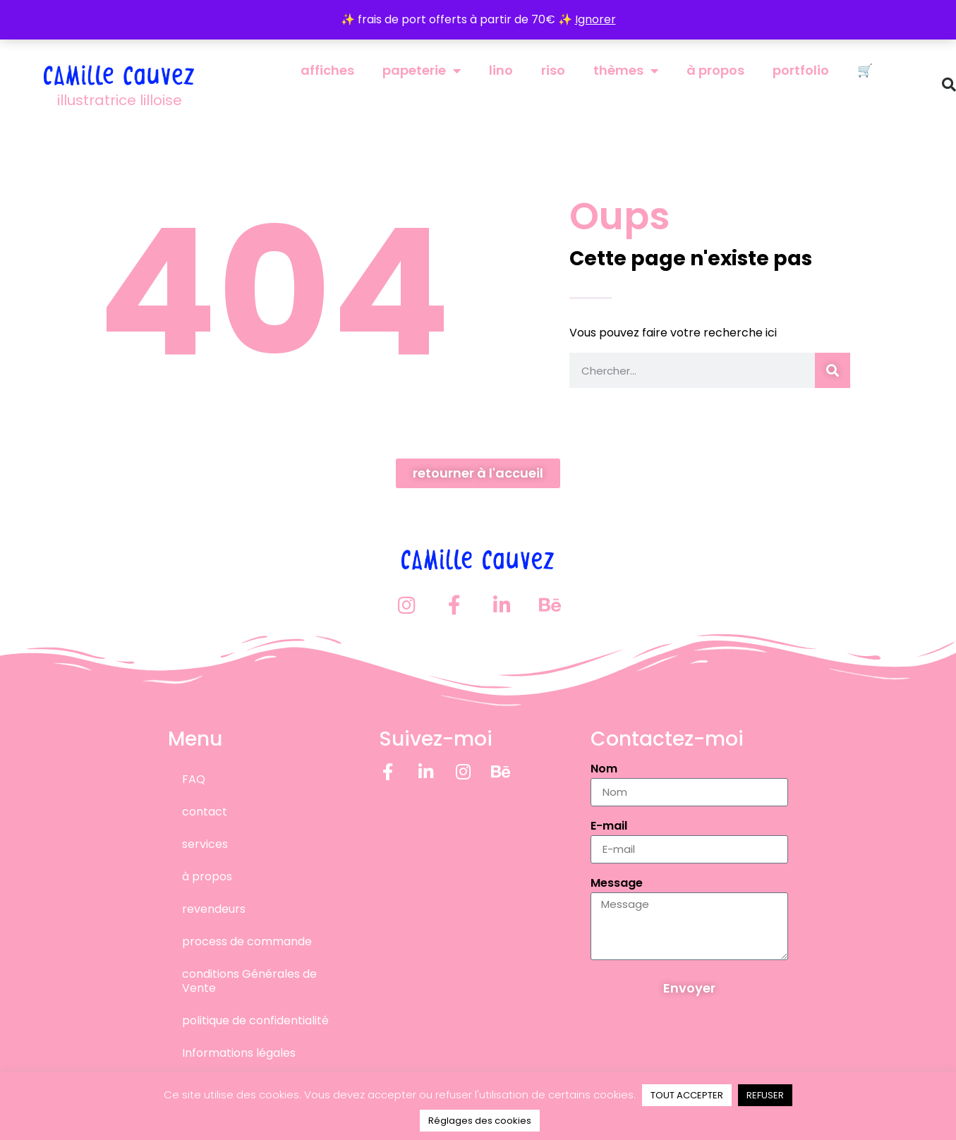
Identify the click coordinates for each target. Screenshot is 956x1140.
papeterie (421, 70)
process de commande (247, 941)
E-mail (609, 826)
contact (204, 811)
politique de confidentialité (255, 1020)
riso (553, 70)
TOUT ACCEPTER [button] (687, 1095)
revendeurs (214, 908)
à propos (715, 70)
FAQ (193, 778)
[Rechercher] (832, 370)
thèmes (625, 70)
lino (501, 70)
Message (617, 883)
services (205, 843)
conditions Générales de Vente (249, 980)
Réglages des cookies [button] (479, 1120)
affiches (327, 70)
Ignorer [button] (595, 19)
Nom (604, 769)
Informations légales (239, 1052)
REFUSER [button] (765, 1095)
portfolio (801, 70)
